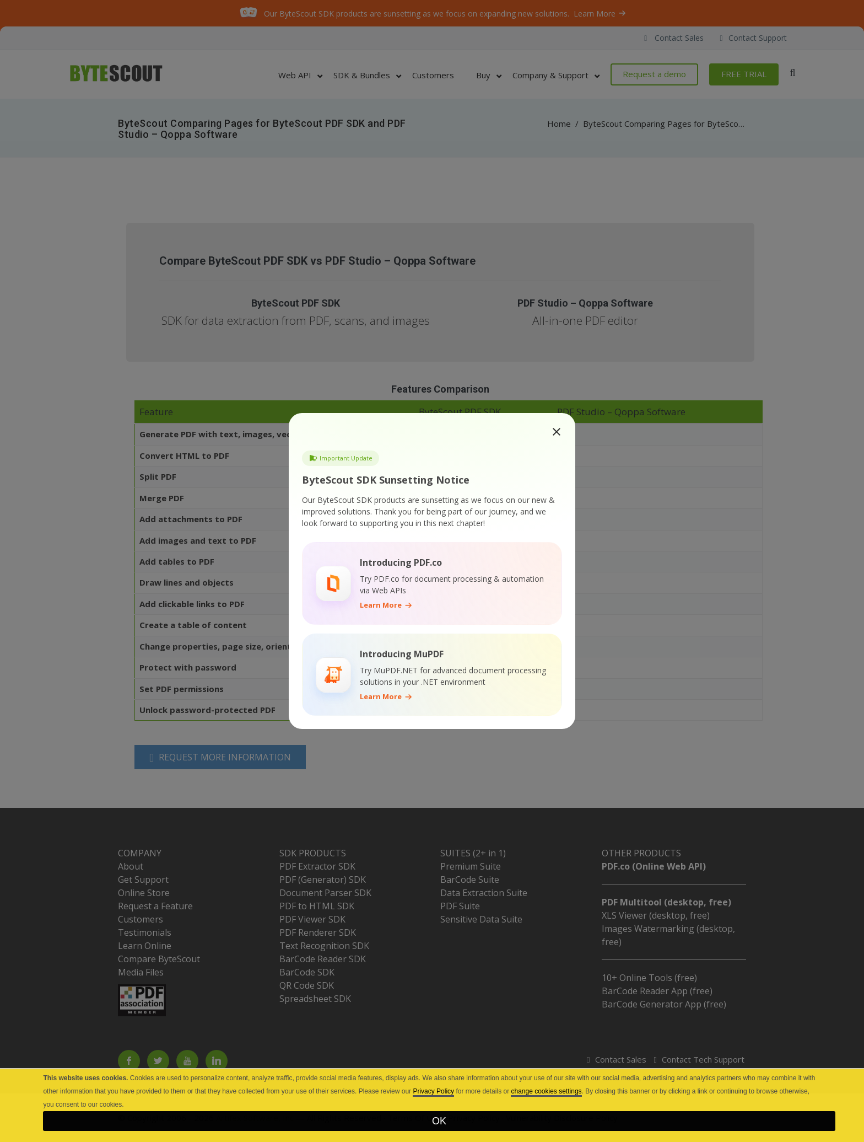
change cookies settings (546, 1091)
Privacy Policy (433, 1091)
